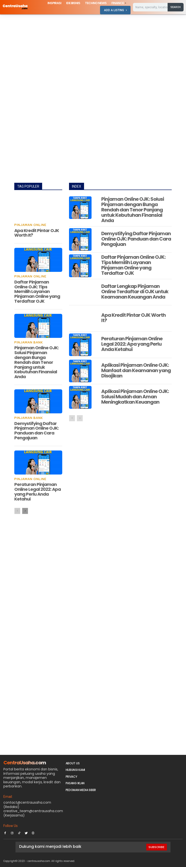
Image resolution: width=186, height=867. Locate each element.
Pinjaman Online (29, 225)
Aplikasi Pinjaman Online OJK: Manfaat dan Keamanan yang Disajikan (136, 370)
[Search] (176, 7)
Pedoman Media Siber (81, 789)
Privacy (71, 776)
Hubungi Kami (75, 769)
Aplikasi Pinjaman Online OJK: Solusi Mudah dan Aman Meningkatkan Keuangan (135, 396)
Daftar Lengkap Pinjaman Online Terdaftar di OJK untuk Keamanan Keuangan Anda (134, 291)
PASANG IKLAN (75, 782)
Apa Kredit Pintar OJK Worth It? (36, 232)
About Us (73, 762)
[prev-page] (17, 510)
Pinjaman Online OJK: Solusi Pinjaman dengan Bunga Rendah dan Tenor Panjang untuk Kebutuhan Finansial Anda (36, 361)
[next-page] (25, 510)
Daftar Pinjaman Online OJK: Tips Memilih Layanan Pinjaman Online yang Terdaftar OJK (37, 291)
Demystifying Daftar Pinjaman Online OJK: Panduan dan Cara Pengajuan (36, 430)
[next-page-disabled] (80, 418)
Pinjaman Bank (28, 342)
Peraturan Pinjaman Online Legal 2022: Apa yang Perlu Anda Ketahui (37, 491)
